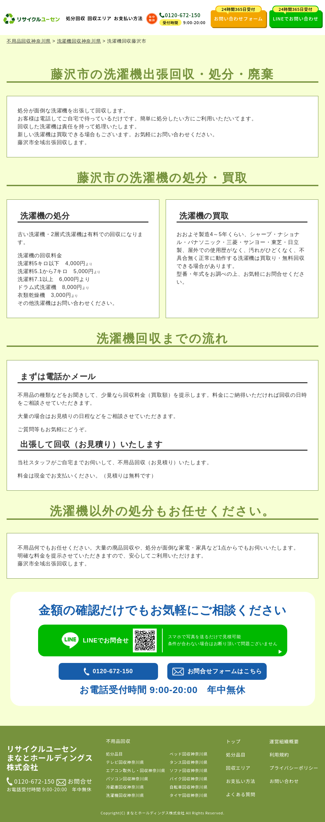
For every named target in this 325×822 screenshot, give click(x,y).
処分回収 (75, 18)
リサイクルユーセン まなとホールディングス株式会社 (50, 758)
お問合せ (74, 781)
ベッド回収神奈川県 (189, 754)
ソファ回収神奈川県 (189, 770)
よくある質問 (240, 794)
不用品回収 (118, 741)
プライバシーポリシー (293, 767)
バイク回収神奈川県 (189, 778)
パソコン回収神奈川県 (127, 778)
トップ (233, 741)
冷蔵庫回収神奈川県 (125, 787)
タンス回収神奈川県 (189, 762)
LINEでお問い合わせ (295, 16)
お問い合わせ (284, 781)
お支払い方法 (128, 18)
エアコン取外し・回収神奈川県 (135, 770)
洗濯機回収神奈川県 (125, 795)
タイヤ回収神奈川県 (189, 795)
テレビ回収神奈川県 (125, 762)
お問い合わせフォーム (238, 16)
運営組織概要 (284, 741)
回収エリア (99, 18)
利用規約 (279, 754)
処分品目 (114, 754)
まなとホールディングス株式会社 (156, 812)
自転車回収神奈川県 (189, 787)
